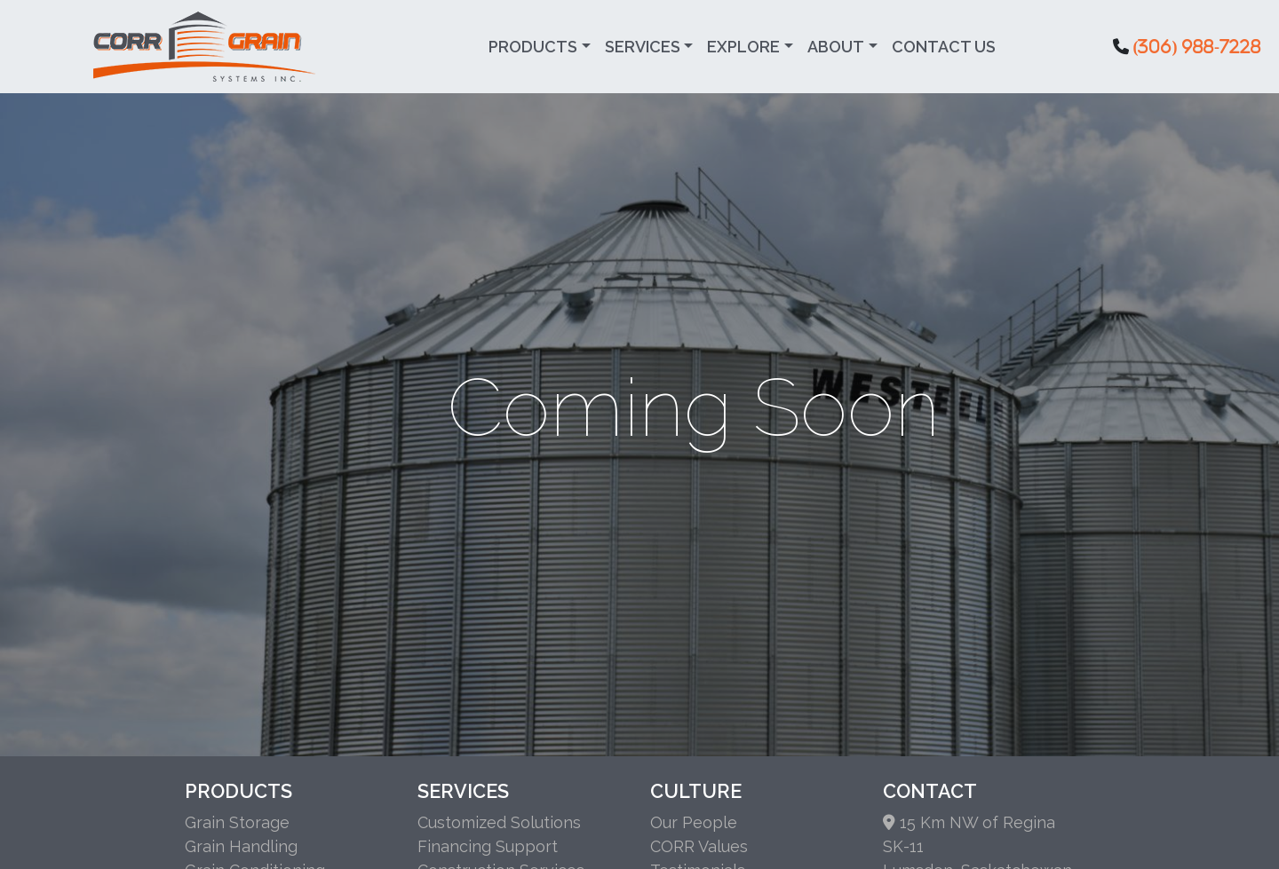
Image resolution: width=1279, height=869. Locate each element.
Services (642, 46)
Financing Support (487, 846)
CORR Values (699, 846)
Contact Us (944, 46)
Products (533, 46)
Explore (743, 46)
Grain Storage (237, 822)
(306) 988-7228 (1197, 46)
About (835, 46)
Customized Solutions (499, 822)
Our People (693, 822)
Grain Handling (241, 846)
